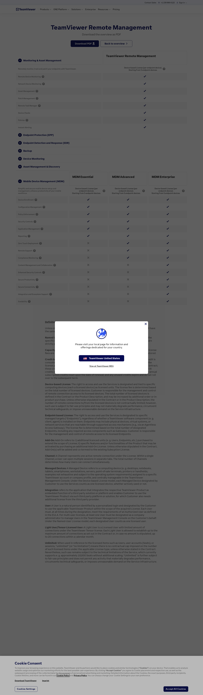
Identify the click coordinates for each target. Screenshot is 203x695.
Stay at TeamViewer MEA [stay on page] (101, 366)
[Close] (145, 323)
